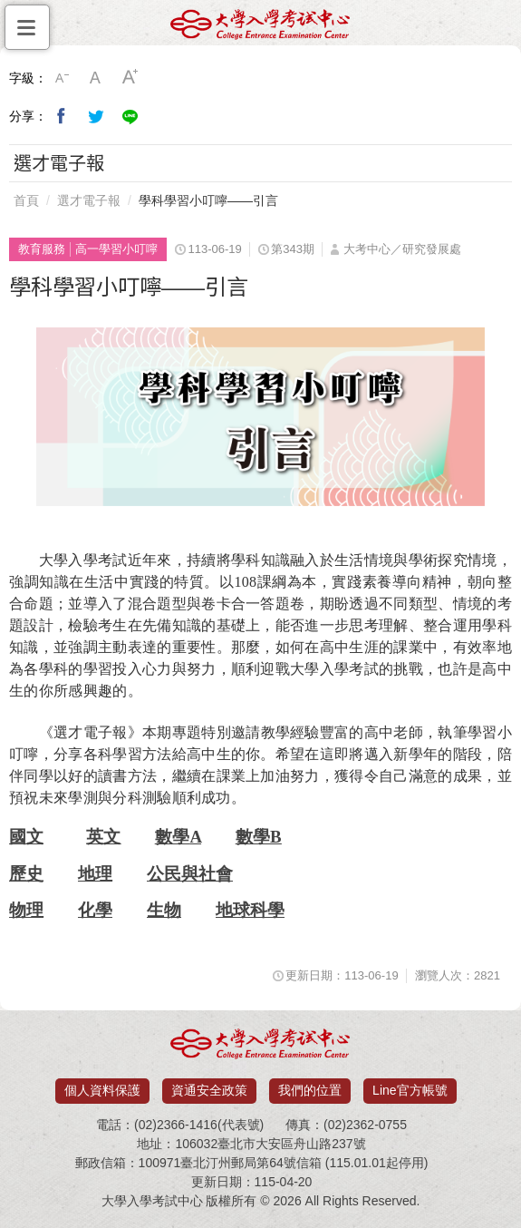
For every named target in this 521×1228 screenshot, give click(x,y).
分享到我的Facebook (61, 116)
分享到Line (130, 116)
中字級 (96, 78)
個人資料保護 (102, 1090)
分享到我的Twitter (96, 116)
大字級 (130, 78)
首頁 (26, 200)
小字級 (61, 78)
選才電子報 (89, 200)
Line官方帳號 (409, 1090)
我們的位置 (310, 1090)
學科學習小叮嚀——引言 (208, 200)
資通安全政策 (209, 1090)
